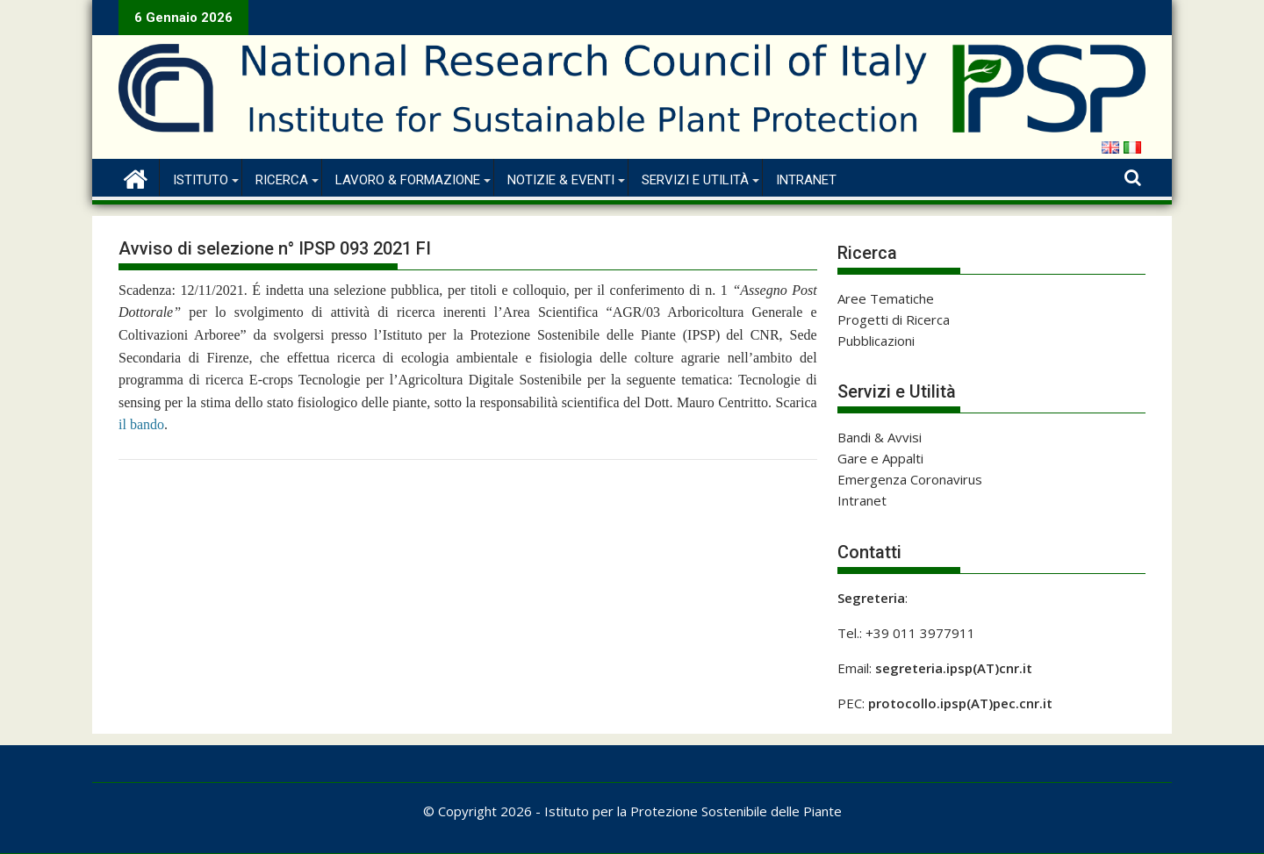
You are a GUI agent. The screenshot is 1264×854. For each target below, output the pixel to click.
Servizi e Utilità (695, 180)
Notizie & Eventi (560, 180)
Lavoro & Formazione (407, 180)
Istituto (200, 180)
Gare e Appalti (880, 458)
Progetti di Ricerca (893, 319)
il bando (141, 424)
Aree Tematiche (885, 298)
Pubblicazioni (876, 340)
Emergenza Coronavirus (909, 479)
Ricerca (281, 180)
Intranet (806, 180)
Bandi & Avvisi (879, 437)
